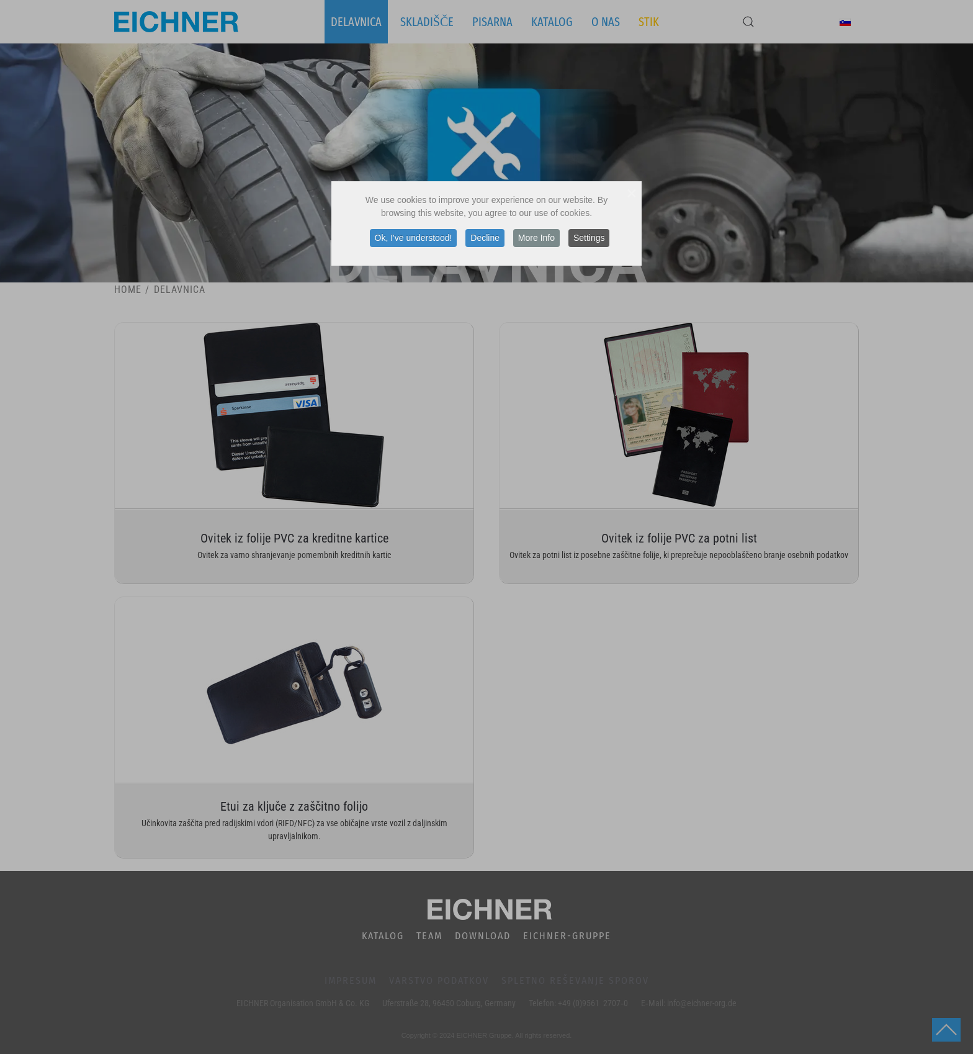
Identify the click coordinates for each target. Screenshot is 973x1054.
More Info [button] (536, 238)
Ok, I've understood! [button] (413, 238)
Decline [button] (485, 238)
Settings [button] (589, 238)
